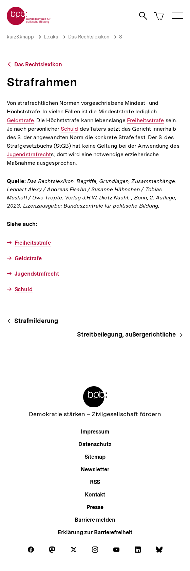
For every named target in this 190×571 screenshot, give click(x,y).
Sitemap (94, 457)
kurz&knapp (20, 36)
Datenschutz (94, 444)
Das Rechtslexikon (88, 36)
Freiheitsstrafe (145, 120)
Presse (95, 507)
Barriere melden (95, 520)
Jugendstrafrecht (29, 154)
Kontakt (95, 494)
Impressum (95, 431)
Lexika (51, 36)
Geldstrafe (20, 120)
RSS (95, 482)
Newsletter (95, 469)
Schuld (69, 129)
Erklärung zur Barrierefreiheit (95, 532)
